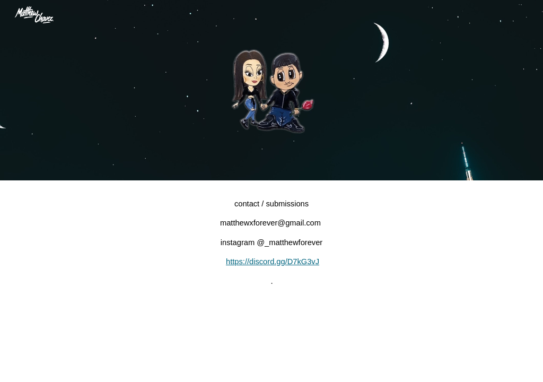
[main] (272, 242)
